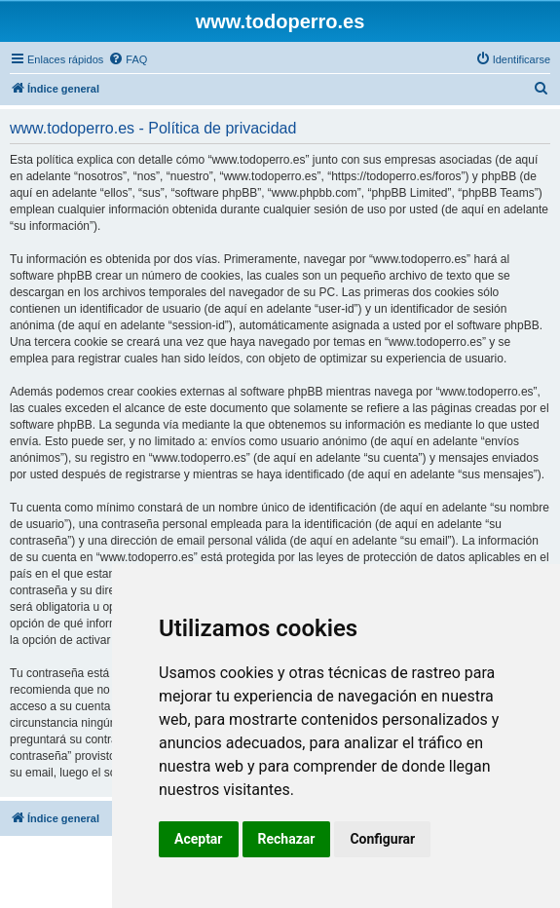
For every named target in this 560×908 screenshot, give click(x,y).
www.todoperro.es (280, 21)
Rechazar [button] (287, 839)
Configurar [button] (382, 839)
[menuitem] (127, 59)
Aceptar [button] (198, 839)
